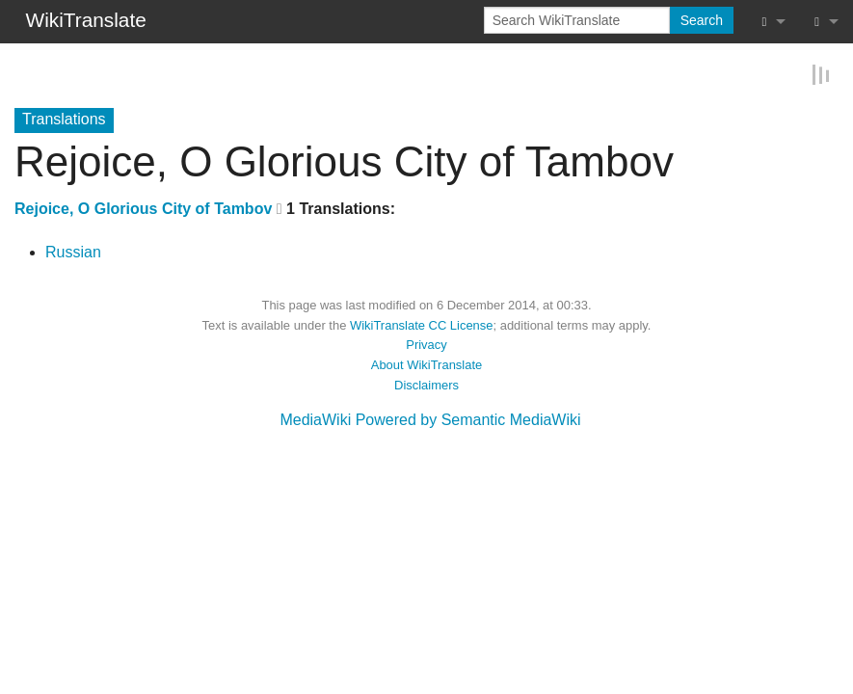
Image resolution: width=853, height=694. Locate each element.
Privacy (426, 343)
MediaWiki (315, 419)
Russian (73, 251)
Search (701, 20)
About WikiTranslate (426, 364)
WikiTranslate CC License (421, 324)
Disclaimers (426, 384)
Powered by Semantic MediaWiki (468, 419)
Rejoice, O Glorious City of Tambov (143, 208)
